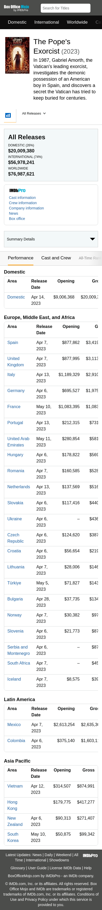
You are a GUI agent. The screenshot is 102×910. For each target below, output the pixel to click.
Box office (17, 219)
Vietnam (15, 786)
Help (87, 868)
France (14, 406)
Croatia (14, 551)
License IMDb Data (65, 868)
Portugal (15, 422)
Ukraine (14, 519)
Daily (49, 855)
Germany (16, 390)
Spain (12, 342)
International (46, 22)
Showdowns (59, 860)
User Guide (37, 868)
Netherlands (18, 487)
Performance (20, 257)
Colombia (16, 740)
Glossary (18, 868)
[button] (95, 7)
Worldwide (77, 22)
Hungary (15, 455)
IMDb (73, 876)
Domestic (17, 22)
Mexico (14, 724)
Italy (11, 374)
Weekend (63, 855)
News (13, 213)
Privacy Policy (36, 899)
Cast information (22, 198)
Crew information (23, 203)
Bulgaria (15, 599)
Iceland (14, 679)
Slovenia (15, 631)
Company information (26, 208)
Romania (15, 471)
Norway (14, 615)
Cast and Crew (56, 257)
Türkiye (14, 583)
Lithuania (15, 567)
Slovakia (15, 503)
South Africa (18, 663)
